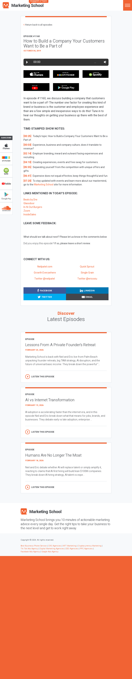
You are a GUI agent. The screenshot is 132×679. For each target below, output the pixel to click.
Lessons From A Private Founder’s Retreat (60, 345)
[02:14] (27, 153)
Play (27, 62)
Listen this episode (42, 376)
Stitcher (6, 159)
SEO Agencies (72, 548)
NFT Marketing (69, 545)
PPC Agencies (86, 548)
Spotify (6, 171)
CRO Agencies (54, 545)
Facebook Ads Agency (30, 551)
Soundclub (6, 208)
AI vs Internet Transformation (50, 400)
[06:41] (27, 176)
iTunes (6, 146)
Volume (104, 62)
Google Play (6, 196)
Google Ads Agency (49, 551)
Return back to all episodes (38, 24)
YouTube (6, 183)
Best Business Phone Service (34, 545)
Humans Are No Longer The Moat (53, 455)
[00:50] (27, 145)
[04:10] (27, 162)
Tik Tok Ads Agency (29, 548)
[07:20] (27, 181)
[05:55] (27, 167)
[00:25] (27, 136)
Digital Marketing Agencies (52, 548)
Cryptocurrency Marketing (89, 545)
